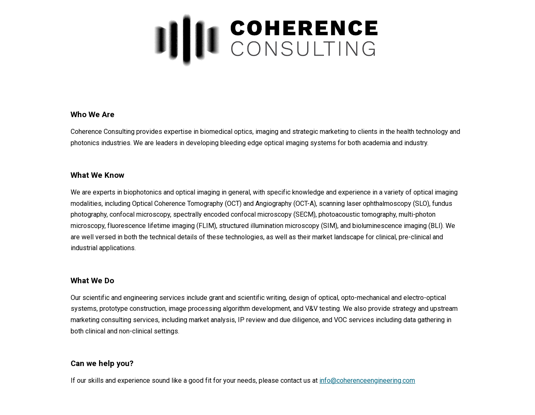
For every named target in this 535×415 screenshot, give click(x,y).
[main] (267, 247)
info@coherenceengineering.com (367, 380)
